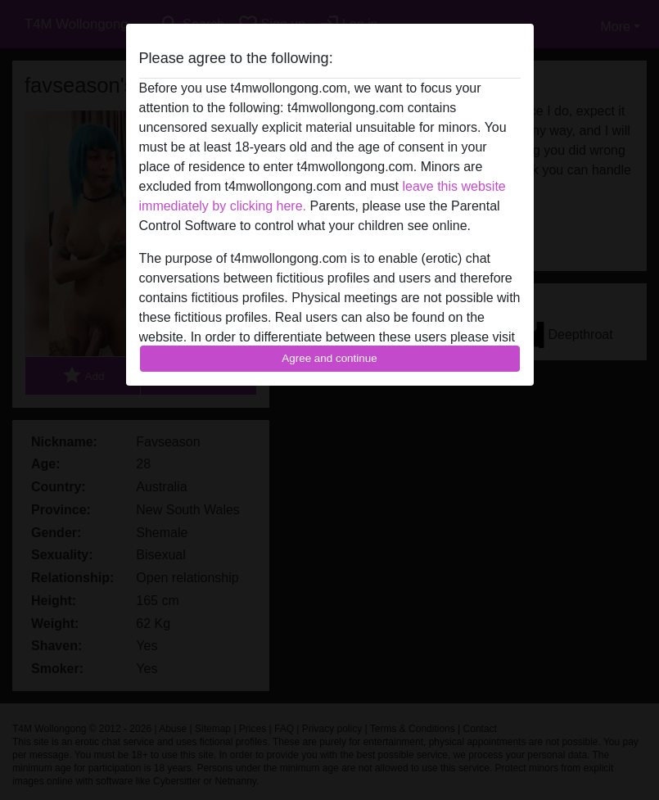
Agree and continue (329, 358)
